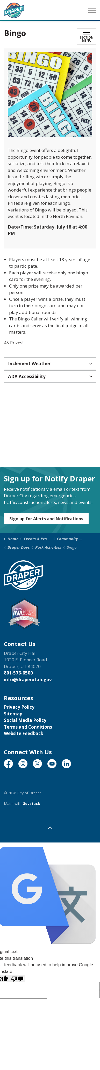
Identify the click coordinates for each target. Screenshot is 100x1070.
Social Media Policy (25, 720)
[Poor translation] (17, 978)
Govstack (31, 803)
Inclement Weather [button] (29, 364)
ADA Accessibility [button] (27, 376)
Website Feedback (23, 733)
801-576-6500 (18, 673)
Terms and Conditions (28, 727)
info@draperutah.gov (28, 680)
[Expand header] (92, 10)
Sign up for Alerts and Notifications (46, 519)
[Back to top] (50, 827)
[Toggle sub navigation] (86, 36)
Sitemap (13, 714)
